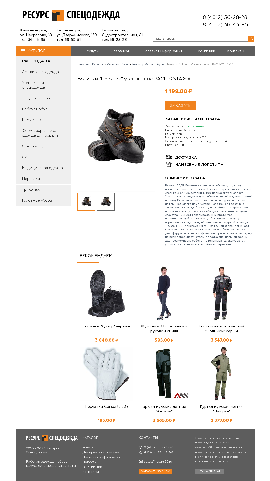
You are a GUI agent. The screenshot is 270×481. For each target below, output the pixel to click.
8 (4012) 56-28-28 (225, 17)
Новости (89, 462)
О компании (205, 51)
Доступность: (174, 126)
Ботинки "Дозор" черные (106, 326)
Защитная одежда (39, 98)
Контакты (235, 51)
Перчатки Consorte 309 (107, 407)
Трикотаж (31, 190)
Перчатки (31, 179)
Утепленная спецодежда (33, 85)
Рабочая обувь (36, 109)
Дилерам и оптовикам (100, 452)
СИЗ (26, 157)
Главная (83, 64)
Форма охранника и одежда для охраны (41, 133)
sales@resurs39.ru (158, 461)
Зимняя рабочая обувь (148, 64)
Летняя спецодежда (40, 72)
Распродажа (36, 61)
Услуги (93, 51)
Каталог (35, 51)
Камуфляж (31, 120)
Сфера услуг (33, 146)
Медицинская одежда (42, 168)
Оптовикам (120, 51)
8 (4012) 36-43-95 (225, 25)
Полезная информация (162, 51)
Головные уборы (37, 200)
